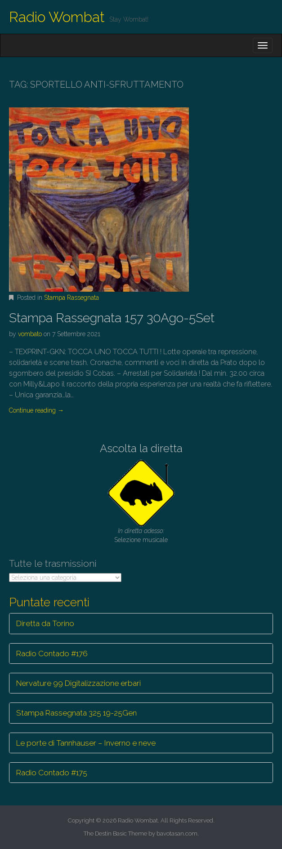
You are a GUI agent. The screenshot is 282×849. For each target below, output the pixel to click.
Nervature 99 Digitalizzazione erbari (78, 683)
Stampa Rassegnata (71, 297)
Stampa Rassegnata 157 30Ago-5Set (112, 318)
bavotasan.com (177, 833)
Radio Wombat (57, 17)
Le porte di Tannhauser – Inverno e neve (86, 742)
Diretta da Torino (45, 623)
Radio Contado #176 (52, 653)
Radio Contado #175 (51, 772)
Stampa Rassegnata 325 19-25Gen (76, 712)
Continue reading (36, 410)
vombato (30, 334)
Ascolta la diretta (141, 448)
